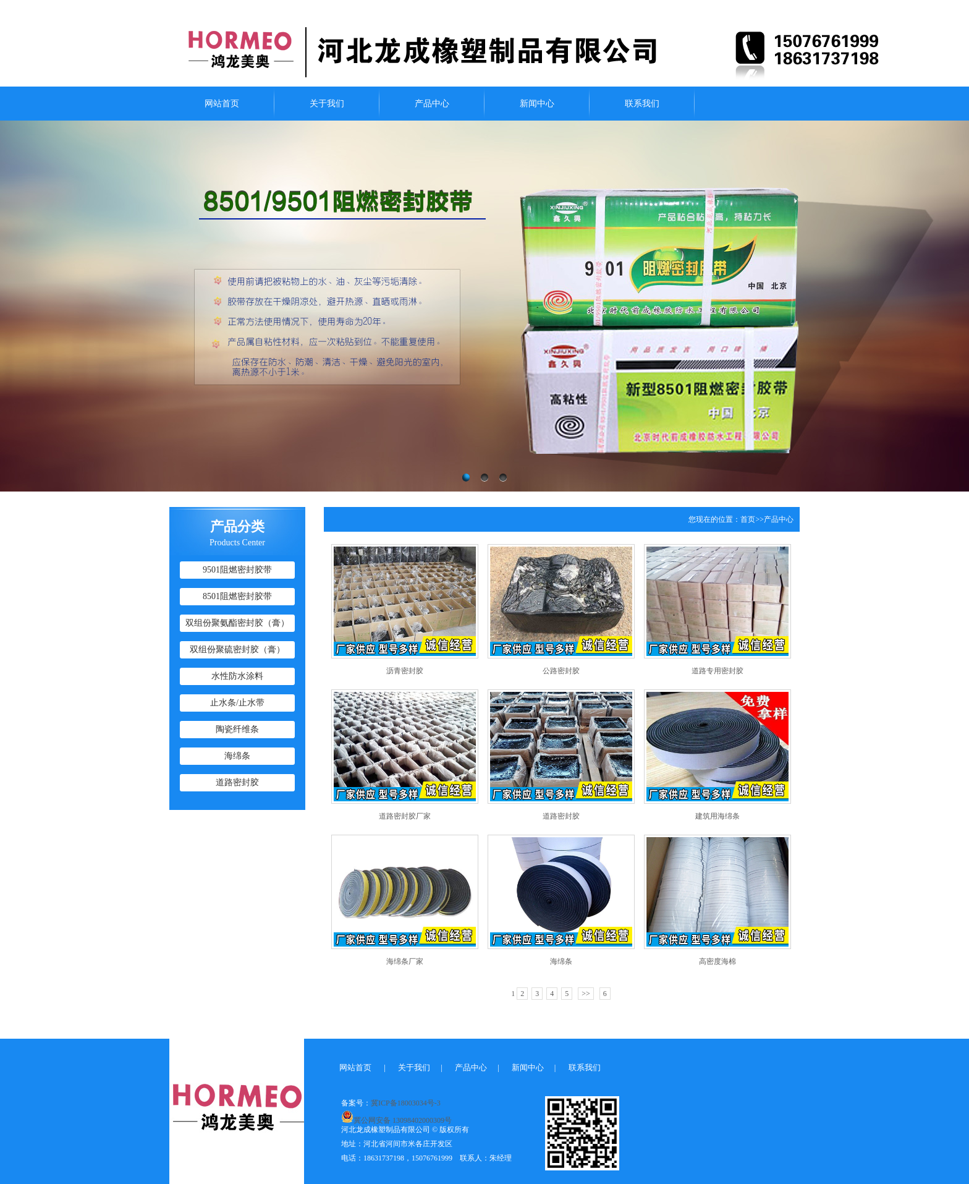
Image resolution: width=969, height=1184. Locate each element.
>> (586, 993)
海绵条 (237, 755)
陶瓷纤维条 (237, 729)
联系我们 (642, 103)
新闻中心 (537, 103)
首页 (747, 519)
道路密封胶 (237, 782)
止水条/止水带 (237, 702)
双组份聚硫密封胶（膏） (237, 649)
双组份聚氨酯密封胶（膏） (237, 623)
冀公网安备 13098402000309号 (396, 1116)
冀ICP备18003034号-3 (406, 1103)
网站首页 (222, 103)
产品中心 (432, 103)
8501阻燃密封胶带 (237, 596)
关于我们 (327, 103)
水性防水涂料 (237, 676)
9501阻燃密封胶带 (237, 569)
